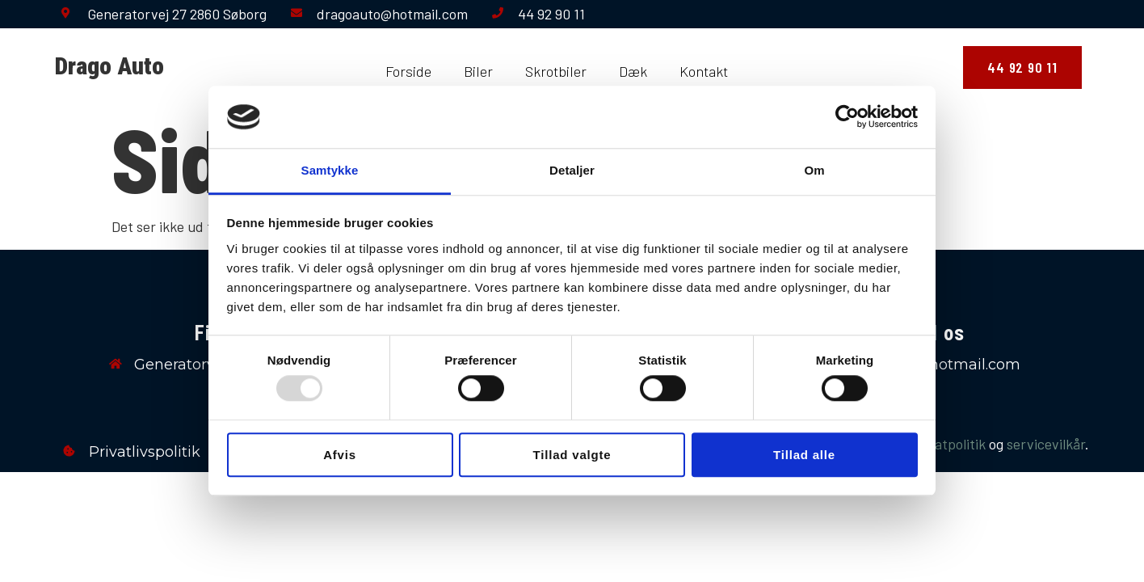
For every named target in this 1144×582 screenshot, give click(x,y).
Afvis (339, 455)
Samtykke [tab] (330, 170)
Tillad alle (804, 455)
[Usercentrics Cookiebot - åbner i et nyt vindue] (847, 117)
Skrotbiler (556, 71)
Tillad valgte (572, 455)
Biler (478, 71)
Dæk (633, 71)
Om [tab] (814, 170)
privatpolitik (948, 444)
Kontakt (703, 71)
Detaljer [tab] (572, 170)
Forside (408, 71)
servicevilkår (1046, 444)
